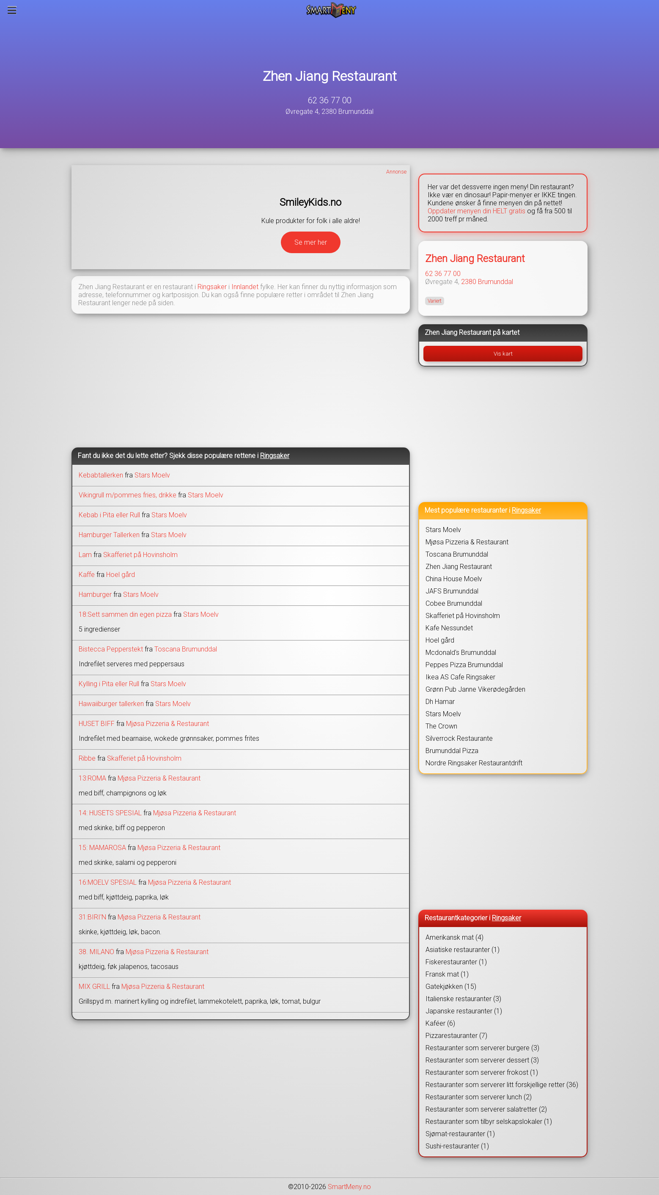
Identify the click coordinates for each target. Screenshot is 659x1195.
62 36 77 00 (329, 100)
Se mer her (310, 242)
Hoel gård (120, 575)
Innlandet (244, 287)
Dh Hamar (440, 702)
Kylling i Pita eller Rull (109, 684)
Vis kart (503, 353)
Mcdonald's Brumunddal (461, 653)
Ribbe (87, 758)
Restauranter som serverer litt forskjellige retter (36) (502, 1085)
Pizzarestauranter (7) (456, 1036)
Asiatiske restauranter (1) (463, 950)
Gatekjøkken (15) (451, 986)
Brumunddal (495, 282)
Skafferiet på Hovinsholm (140, 555)
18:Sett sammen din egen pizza (125, 614)
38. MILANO (96, 952)
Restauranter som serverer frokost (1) (482, 1072)
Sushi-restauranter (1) (457, 1146)
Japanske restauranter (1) (464, 1011)
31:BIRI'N (92, 917)
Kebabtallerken (101, 475)
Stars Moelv (152, 475)
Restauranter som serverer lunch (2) (479, 1097)
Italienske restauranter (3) (463, 999)
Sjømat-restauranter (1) (460, 1134)
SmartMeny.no (349, 1187)
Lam (85, 555)
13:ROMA (92, 778)
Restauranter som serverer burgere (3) (482, 1048)
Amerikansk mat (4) (454, 937)
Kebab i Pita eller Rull (109, 515)
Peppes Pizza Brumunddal (464, 665)
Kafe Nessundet (449, 628)
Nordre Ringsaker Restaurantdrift (474, 763)
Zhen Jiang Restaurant (330, 76)
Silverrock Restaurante (459, 738)
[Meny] (12, 10)
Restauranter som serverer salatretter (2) (486, 1109)
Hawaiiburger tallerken (111, 704)
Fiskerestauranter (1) (456, 962)
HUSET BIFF (97, 724)
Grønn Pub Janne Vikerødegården (475, 689)
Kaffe (87, 575)
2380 (468, 282)
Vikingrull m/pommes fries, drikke (127, 495)
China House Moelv (454, 579)
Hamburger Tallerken (109, 535)
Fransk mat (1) (447, 974)
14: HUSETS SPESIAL (110, 813)
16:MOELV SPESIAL (108, 882)
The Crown (441, 726)
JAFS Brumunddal (452, 591)
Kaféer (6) (440, 1023)
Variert (435, 301)
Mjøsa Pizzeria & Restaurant (167, 724)
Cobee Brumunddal (454, 603)
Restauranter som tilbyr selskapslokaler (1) (489, 1122)
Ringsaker (212, 287)
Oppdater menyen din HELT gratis (476, 211)
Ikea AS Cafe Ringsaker (460, 677)
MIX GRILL (94, 986)
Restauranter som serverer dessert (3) (482, 1060)
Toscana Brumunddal (185, 649)
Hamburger (95, 595)
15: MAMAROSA (102, 848)
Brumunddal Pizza (452, 751)
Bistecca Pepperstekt (111, 649)
